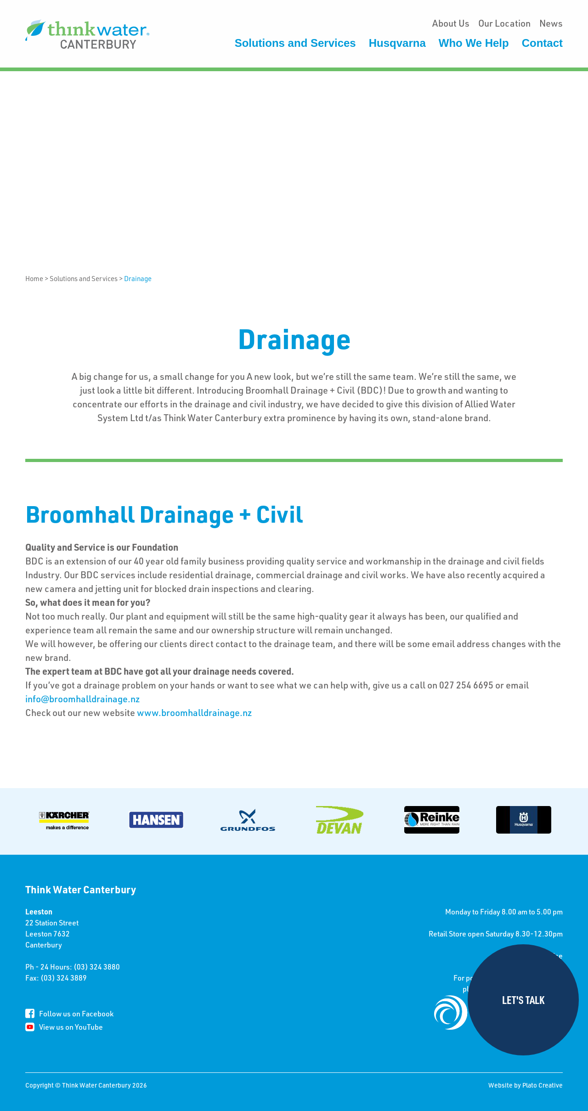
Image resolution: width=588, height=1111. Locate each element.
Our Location (504, 23)
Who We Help (474, 43)
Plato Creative (542, 1085)
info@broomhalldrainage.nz (82, 699)
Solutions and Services (295, 43)
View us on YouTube (71, 1027)
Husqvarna (397, 43)
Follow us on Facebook (76, 1013)
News (551, 23)
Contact (542, 43)
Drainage (138, 278)
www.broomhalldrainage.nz (194, 712)
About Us (450, 23)
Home (34, 278)
